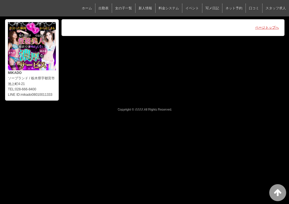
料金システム (169, 8)
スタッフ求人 (276, 8)
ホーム (87, 8)
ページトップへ (267, 27)
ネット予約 (233, 8)
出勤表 (103, 8)
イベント (192, 8)
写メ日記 (212, 8)
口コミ (254, 8)
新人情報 (145, 8)
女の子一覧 (123, 8)
